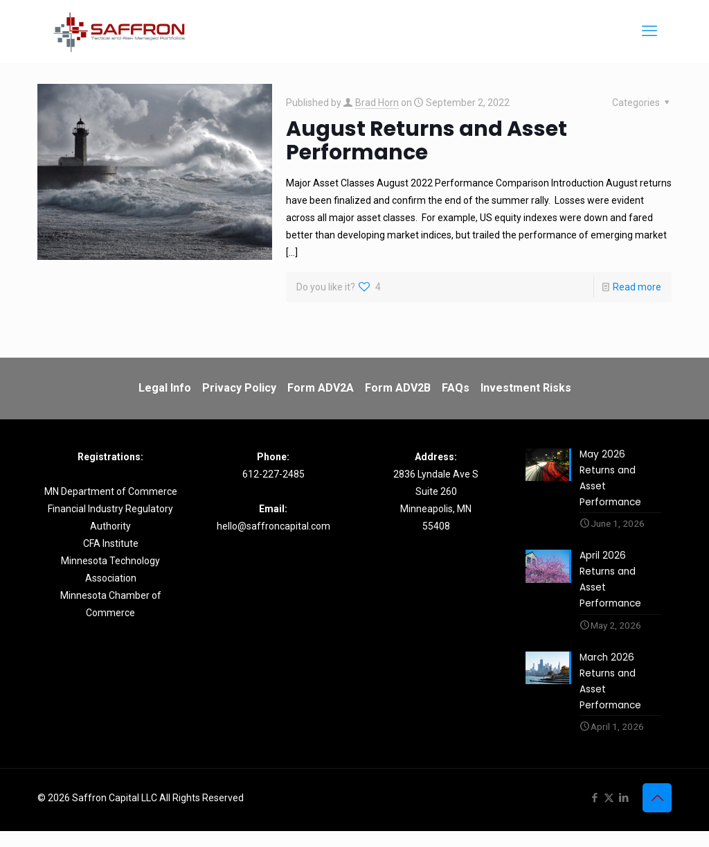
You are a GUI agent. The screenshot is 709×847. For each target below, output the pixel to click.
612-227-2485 (273, 474)
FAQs (455, 387)
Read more (637, 286)
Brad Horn (377, 102)
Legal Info (164, 387)
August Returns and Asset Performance (426, 140)
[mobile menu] (649, 31)
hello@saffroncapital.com (273, 526)
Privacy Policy (239, 387)
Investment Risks (526, 387)
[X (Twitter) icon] (609, 813)
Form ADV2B (398, 387)
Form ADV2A (320, 387)
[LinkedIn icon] (623, 813)
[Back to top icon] (657, 813)
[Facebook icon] (594, 813)
